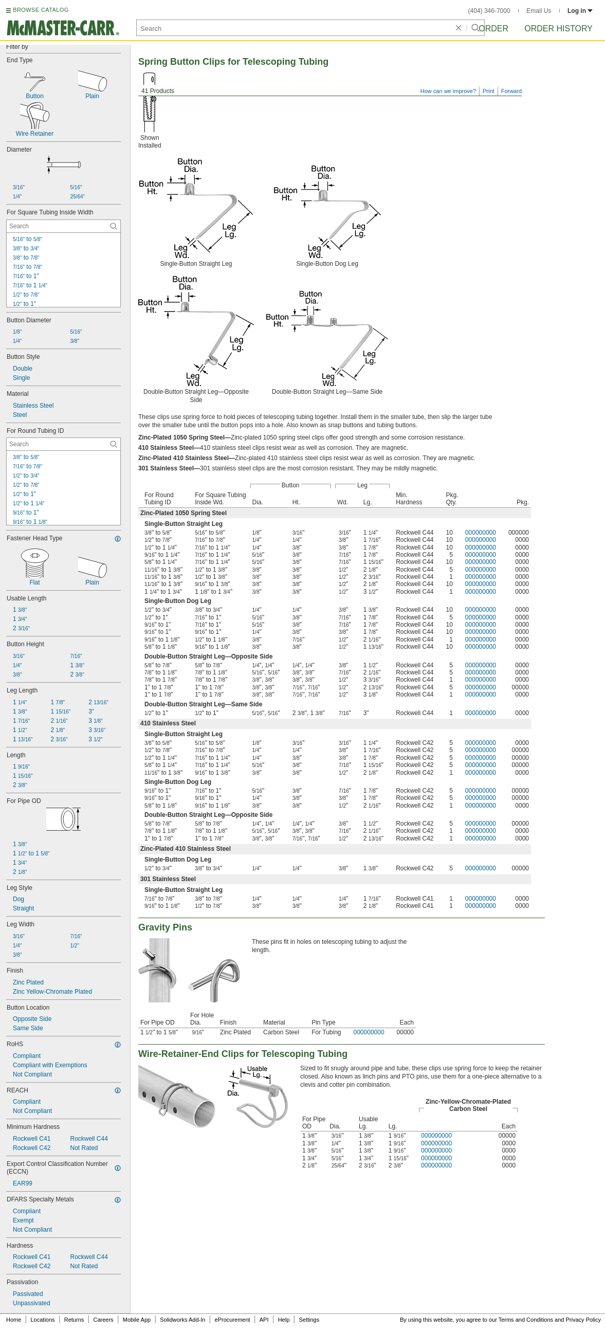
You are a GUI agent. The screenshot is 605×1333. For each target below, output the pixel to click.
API (264, 1320)
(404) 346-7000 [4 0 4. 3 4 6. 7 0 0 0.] (489, 10)
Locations (43, 1320)
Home (13, 1320)
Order (493, 28)
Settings (309, 1320)
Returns (74, 1320)
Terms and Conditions (526, 1320)
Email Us (538, 10)
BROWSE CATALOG (40, 10)
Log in (580, 10)
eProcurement (232, 1320)
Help (284, 1320)
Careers (103, 1320)
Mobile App (137, 1320)
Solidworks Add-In (182, 1320)
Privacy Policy (583, 1320)
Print (488, 91)
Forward (511, 91)
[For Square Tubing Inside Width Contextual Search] (63, 226)
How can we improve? (448, 91)
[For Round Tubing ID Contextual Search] (63, 444)
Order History (558, 28)
